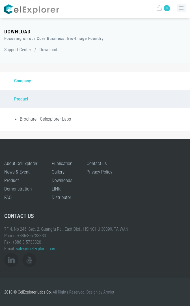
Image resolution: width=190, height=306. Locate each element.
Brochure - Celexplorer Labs (45, 119)
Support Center (17, 49)
